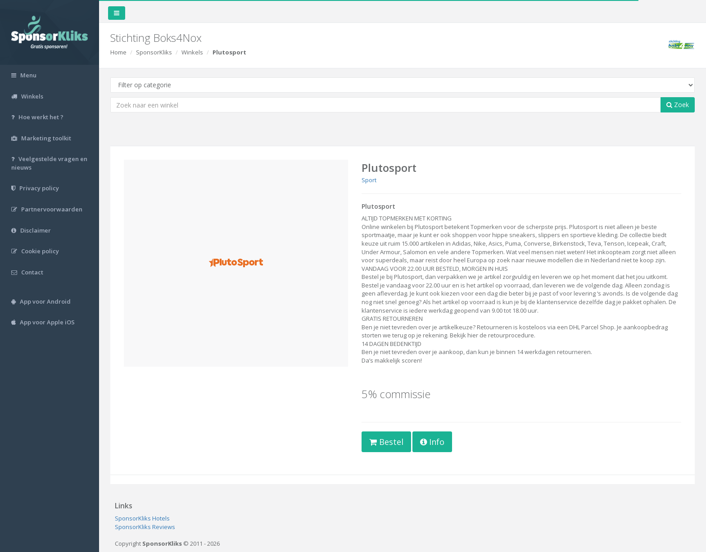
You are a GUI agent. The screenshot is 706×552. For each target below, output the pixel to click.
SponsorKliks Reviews (145, 527)
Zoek (677, 104)
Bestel (386, 441)
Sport (369, 180)
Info (432, 441)
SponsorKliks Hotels (142, 518)
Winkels (192, 52)
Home (118, 52)
